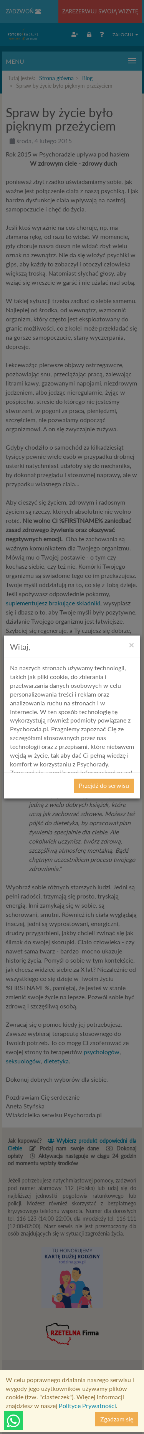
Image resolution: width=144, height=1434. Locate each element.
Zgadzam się (116, 1419)
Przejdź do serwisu (104, 785)
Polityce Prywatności (87, 1405)
